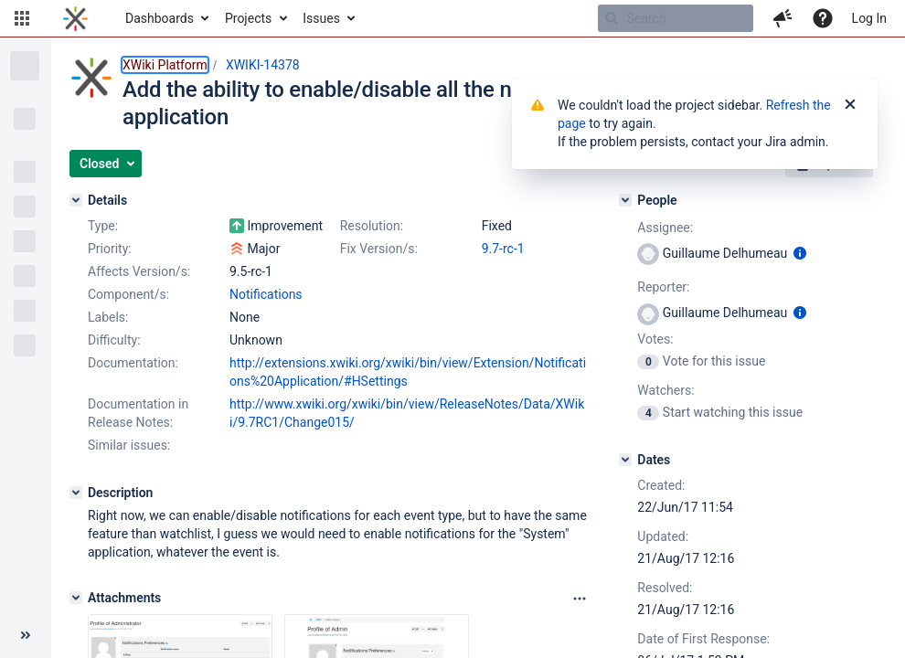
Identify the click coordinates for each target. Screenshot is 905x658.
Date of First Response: (703, 638)
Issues (321, 18)
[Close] (850, 105)
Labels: (108, 317)
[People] (625, 200)
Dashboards (159, 18)
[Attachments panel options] (579, 599)
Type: (103, 225)
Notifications (266, 294)
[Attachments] (75, 597)
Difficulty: (114, 340)
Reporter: (663, 287)
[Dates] (625, 459)
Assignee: (665, 227)
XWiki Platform (165, 65)
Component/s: (128, 294)
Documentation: (133, 363)
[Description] (75, 492)
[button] (22, 18)
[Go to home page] (75, 18)
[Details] (75, 200)
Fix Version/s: (379, 248)
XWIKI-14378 (263, 65)
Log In (869, 18)
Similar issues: (129, 445)
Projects (248, 18)
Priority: (110, 248)
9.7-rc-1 (503, 248)
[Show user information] (800, 253)
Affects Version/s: (139, 271)
